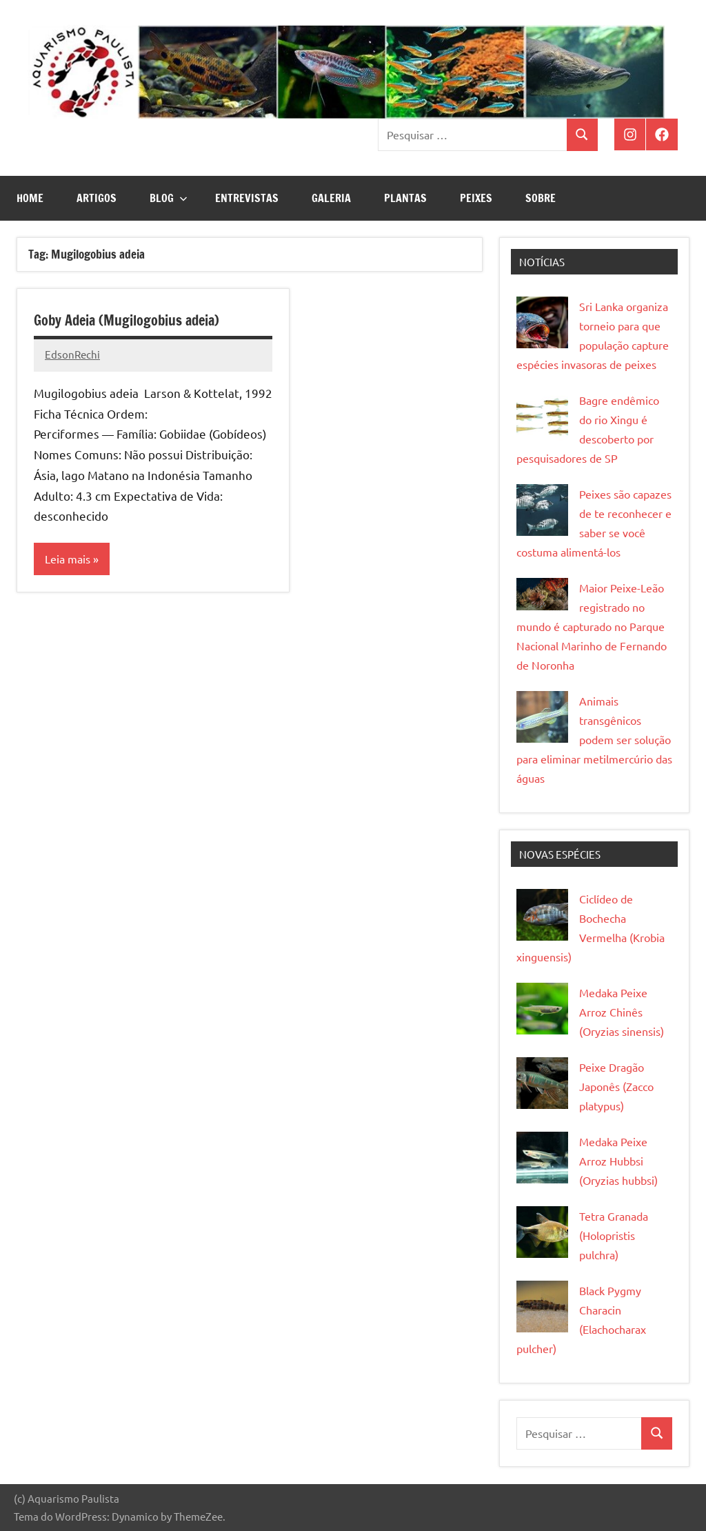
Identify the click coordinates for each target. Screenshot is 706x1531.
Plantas (405, 198)
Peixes (476, 198)
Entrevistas (247, 198)
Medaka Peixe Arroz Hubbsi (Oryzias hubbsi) (618, 1160)
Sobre (540, 198)
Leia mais (67, 559)
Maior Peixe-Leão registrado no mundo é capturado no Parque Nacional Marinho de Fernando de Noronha (591, 626)
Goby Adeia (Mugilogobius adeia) (126, 320)
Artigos (97, 198)
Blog (169, 198)
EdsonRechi (72, 354)
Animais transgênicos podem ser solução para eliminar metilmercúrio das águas (594, 739)
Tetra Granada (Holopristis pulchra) (613, 1235)
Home (30, 198)
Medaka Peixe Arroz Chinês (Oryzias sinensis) (621, 1011)
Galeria (331, 198)
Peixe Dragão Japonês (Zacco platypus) (616, 1086)
